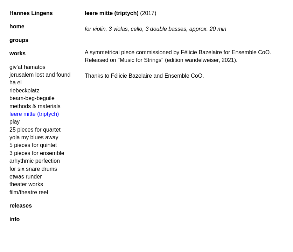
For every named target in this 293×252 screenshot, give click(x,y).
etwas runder (25, 177)
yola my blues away (33, 137)
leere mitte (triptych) (34, 114)
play (14, 122)
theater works (26, 184)
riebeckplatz (24, 90)
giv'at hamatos (27, 67)
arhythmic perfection (34, 161)
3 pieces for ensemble (36, 153)
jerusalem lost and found (39, 75)
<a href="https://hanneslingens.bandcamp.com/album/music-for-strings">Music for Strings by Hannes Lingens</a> (187, 109)
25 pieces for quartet (35, 130)
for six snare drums (33, 169)
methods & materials (35, 106)
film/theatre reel (28, 192)
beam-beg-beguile (32, 98)
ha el (15, 82)
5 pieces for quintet (33, 145)
